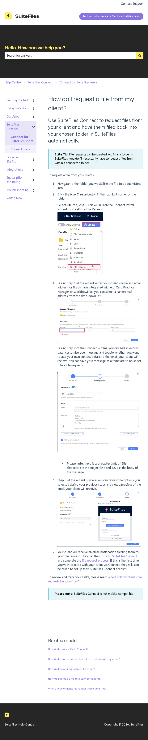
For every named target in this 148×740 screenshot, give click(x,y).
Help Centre (13, 82)
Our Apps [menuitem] (12, 117)
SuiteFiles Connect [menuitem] (12, 127)
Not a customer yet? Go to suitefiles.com (111, 16)
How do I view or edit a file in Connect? (71, 669)
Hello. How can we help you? (35, 48)
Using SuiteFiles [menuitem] (17, 108)
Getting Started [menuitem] (17, 100)
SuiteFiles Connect (40, 82)
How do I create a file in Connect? (68, 649)
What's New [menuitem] (14, 198)
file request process (95, 561)
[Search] (139, 55)
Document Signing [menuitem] (13, 159)
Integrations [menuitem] (14, 170)
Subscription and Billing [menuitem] (14, 180)
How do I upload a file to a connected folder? (75, 678)
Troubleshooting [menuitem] (17, 190)
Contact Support (132, 4)
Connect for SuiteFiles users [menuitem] (22, 139)
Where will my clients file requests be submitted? (77, 688)
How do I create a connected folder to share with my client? (84, 659)
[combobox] (70, 55)
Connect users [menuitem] (20, 149)
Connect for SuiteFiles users (78, 82)
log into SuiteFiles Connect (119, 556)
